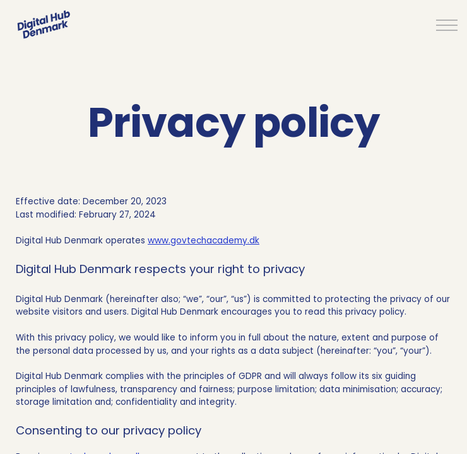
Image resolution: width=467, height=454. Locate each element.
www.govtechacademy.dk (203, 241)
